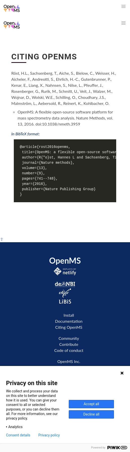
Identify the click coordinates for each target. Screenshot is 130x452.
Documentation (69, 321)
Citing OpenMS (68, 327)
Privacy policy (49, 435)
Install (68, 315)
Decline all (91, 414)
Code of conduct (68, 350)
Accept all (91, 404)
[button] (123, 6)
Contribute (68, 344)
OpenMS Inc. (68, 361)
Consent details (18, 435)
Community (68, 338)
